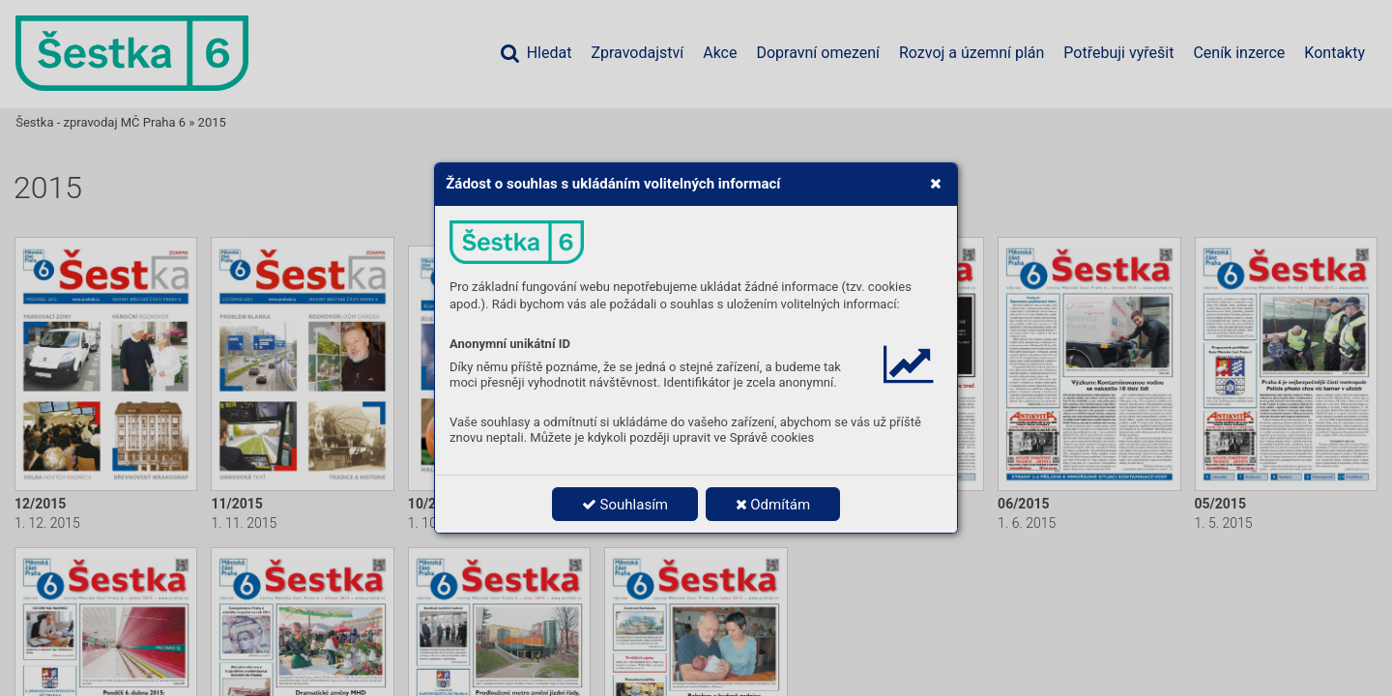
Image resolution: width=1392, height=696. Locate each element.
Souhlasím (625, 504)
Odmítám (773, 504)
